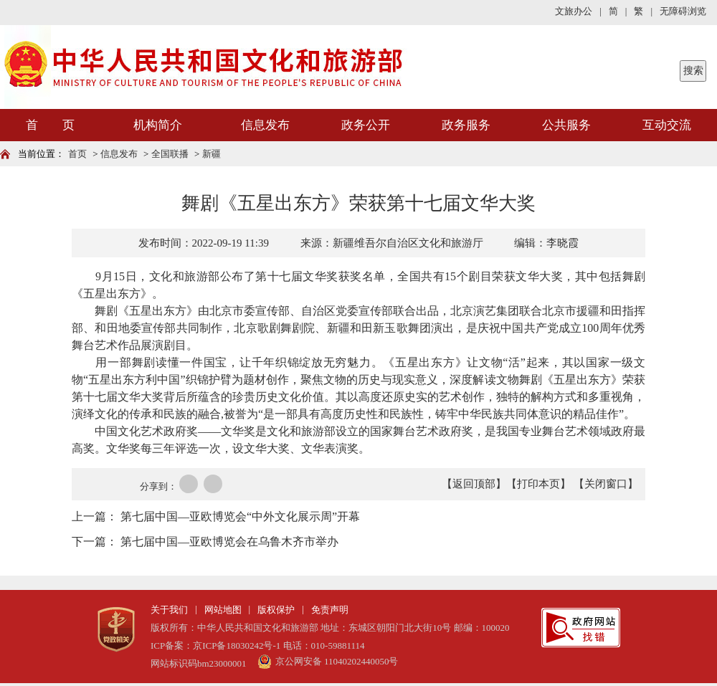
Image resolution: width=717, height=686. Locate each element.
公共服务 (566, 125)
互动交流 (666, 125)
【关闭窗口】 (606, 484)
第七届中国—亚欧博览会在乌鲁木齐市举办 (229, 541)
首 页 (50, 125)
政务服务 (466, 125)
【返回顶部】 (474, 484)
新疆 (211, 153)
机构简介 (157, 125)
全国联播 (170, 153)
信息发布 (265, 125)
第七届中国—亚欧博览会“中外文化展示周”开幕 (240, 516)
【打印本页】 (538, 484)
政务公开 (365, 125)
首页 (77, 153)
